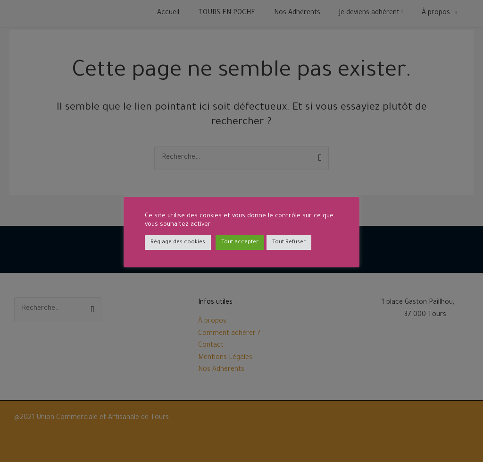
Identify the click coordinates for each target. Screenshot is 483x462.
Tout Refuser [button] (289, 243)
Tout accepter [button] (239, 243)
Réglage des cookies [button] (177, 243)
